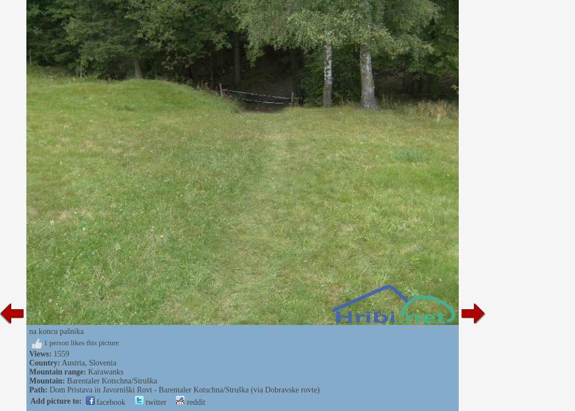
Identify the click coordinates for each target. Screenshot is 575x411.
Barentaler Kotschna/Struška (112, 381)
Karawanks (106, 372)
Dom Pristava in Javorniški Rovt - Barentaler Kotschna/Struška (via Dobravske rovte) (184, 390)
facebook (106, 402)
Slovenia (102, 363)
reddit (190, 402)
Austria (73, 363)
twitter (150, 402)
